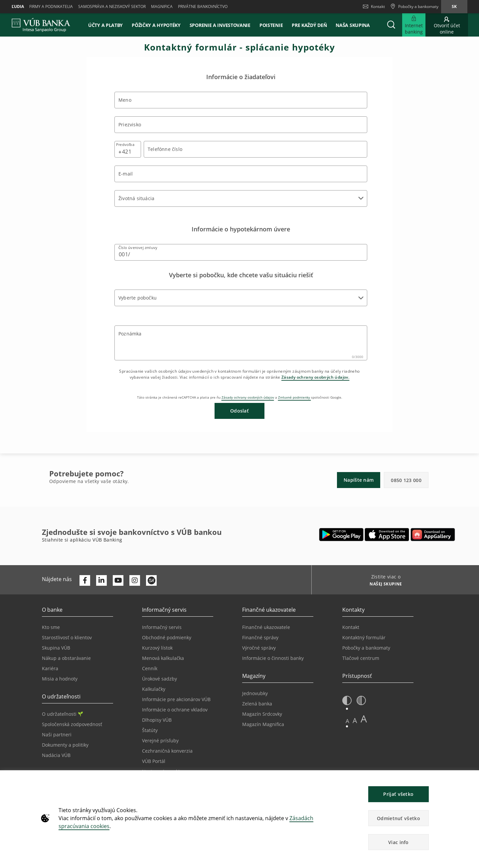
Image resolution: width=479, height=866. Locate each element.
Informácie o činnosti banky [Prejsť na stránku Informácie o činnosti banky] (273, 658)
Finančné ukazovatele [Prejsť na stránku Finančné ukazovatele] (266, 627)
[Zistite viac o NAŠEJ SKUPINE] (383, 585)
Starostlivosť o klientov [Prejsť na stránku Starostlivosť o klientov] (67, 637)
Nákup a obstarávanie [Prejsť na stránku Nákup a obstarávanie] (66, 658)
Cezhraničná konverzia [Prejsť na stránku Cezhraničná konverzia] (167, 751)
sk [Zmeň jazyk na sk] (454, 6)
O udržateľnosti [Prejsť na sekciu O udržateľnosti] (62, 714)
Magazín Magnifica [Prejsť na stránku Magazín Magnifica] (263, 724)
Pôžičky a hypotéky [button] (156, 25)
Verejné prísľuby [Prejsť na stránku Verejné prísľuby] (160, 740)
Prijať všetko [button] (398, 794)
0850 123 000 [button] (406, 480)
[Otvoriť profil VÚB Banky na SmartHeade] (151, 580)
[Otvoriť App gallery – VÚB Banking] (432, 534)
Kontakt (374, 6)
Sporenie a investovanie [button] (220, 25)
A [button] (347, 721)
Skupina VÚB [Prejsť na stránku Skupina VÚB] (56, 648)
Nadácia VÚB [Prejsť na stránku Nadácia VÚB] (56, 755)
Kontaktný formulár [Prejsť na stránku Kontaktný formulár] (364, 637)
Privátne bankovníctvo (203, 6)
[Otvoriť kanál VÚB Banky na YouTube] (118, 580)
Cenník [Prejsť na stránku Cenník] (149, 668)
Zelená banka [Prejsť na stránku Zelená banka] (257, 703)
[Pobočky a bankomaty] (414, 6)
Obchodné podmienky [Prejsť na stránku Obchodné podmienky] (166, 637)
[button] (391, 25)
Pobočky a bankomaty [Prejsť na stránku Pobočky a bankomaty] (366, 648)
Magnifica (162, 6)
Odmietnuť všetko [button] (398, 818)
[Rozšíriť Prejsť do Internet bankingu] (413, 25)
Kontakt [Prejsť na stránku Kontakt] (350, 627)
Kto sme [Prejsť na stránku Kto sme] (51, 627)
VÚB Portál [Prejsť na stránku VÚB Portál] (153, 761)
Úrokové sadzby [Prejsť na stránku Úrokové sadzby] (159, 679)
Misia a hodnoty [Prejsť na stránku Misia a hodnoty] (60, 679)
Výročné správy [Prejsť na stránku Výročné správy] (259, 648)
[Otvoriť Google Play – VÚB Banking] (341, 534)
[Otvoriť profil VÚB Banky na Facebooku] (85, 580)
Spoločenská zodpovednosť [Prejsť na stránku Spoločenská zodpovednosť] (72, 724)
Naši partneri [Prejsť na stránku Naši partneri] (57, 734)
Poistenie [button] (271, 25)
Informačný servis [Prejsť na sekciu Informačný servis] (162, 627)
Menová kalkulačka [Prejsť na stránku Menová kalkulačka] (163, 658)
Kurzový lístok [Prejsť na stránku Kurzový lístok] (157, 648)
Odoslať (239, 411)
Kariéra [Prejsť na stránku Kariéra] (50, 668)
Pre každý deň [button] (309, 25)
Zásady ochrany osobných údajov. (315, 377)
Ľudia (18, 6)
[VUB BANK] (41, 25)
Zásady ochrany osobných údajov (248, 397)
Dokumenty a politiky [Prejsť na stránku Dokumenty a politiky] (65, 745)
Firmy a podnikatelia (51, 6)
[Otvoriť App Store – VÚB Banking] (387, 534)
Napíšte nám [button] (359, 480)
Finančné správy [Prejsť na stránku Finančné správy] (260, 637)
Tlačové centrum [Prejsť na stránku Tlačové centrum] (360, 658)
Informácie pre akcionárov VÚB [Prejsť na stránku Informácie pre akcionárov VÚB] (176, 699)
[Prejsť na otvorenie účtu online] (446, 25)
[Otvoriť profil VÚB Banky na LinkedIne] (101, 580)
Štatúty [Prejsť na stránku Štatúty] (150, 730)
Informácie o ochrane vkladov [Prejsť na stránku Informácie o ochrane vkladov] (175, 709)
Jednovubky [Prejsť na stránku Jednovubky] (255, 693)
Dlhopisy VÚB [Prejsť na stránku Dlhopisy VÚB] (157, 720)
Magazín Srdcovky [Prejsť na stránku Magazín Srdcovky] (262, 714)
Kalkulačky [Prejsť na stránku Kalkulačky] (153, 689)
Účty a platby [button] (105, 25)
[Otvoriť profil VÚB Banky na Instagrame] (134, 580)
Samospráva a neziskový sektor (112, 6)
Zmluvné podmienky (294, 397)
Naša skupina (353, 25)
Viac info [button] (398, 842)
